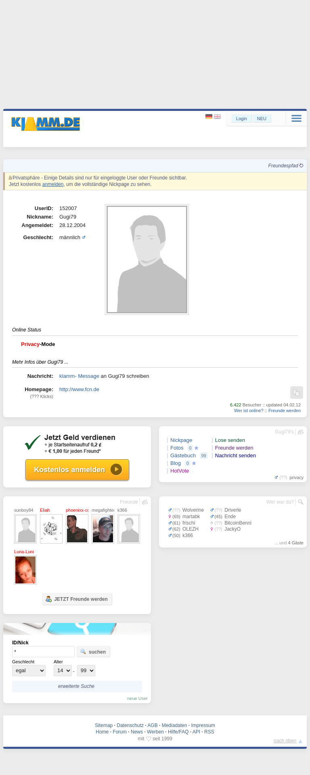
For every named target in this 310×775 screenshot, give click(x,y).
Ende (230, 516)
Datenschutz (130, 725)
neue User (137, 698)
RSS (209, 732)
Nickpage (181, 440)
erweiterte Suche (76, 686)
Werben (155, 732)
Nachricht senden (235, 455)
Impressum (203, 725)
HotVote (179, 471)
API (196, 732)
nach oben (285, 741)
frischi (188, 523)
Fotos (177, 448)
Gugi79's (284, 432)
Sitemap (104, 725)
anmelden (53, 184)
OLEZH (190, 529)
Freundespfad (285, 166)
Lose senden (230, 440)
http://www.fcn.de (79, 389)
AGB (152, 725)
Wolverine (193, 510)
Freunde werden (284, 410)
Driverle (232, 510)
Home (102, 732)
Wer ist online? (249, 410)
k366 (187, 535)
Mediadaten (174, 725)
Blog (175, 463)
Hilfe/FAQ (178, 732)
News (137, 732)
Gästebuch (183, 455)
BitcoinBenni (237, 523)
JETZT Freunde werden (76, 599)
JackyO (232, 529)
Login (241, 118)
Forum (120, 732)
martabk (191, 516)
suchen (93, 651)
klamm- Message (79, 376)
